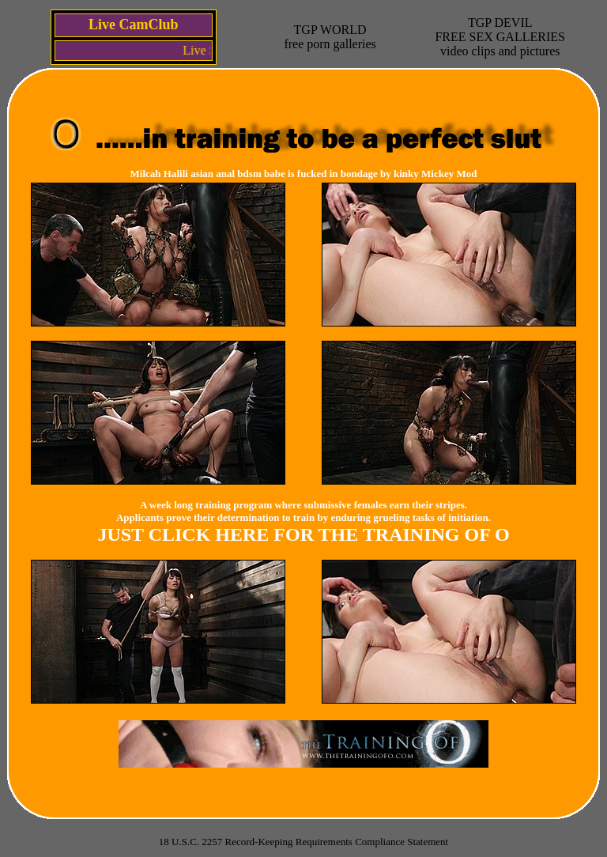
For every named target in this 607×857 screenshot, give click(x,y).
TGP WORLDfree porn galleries (329, 37)
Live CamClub (134, 24)
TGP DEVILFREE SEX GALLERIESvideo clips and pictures (499, 37)
